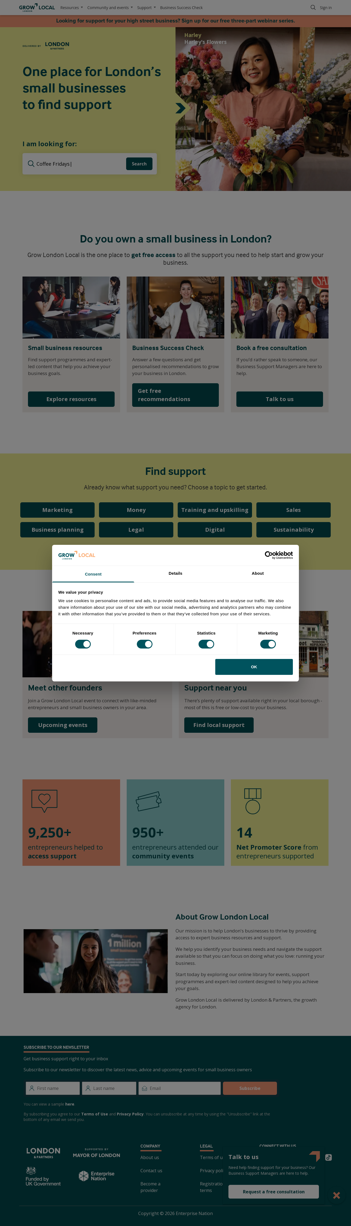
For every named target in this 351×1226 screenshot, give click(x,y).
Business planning (58, 529)
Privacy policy (213, 1171)
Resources (71, 7)
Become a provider (150, 1187)
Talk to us (280, 399)
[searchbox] (81, 163)
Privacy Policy (130, 1114)
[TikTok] (328, 1157)
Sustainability (294, 529)
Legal (136, 529)
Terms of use (213, 1157)
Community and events (110, 7)
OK (254, 666)
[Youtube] (315, 1157)
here (69, 1104)
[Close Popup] (337, 1195)
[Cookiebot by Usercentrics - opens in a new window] (269, 555)
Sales (293, 510)
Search (139, 164)
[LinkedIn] (302, 1157)
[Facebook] (276, 1157)
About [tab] (258, 573)
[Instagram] (289, 1157)
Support (146, 7)
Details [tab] (175, 573)
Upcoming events (62, 725)
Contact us (151, 1171)
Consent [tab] (93, 574)
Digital (215, 529)
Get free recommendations (164, 395)
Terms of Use (94, 1114)
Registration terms (212, 1187)
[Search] (313, 7)
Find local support (219, 725)
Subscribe (250, 1088)
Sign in (326, 7)
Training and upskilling (214, 510)
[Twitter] (262, 1157)
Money (136, 510)
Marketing (57, 510)
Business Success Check (181, 7)
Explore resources (71, 399)
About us (149, 1157)
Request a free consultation (274, 1192)
